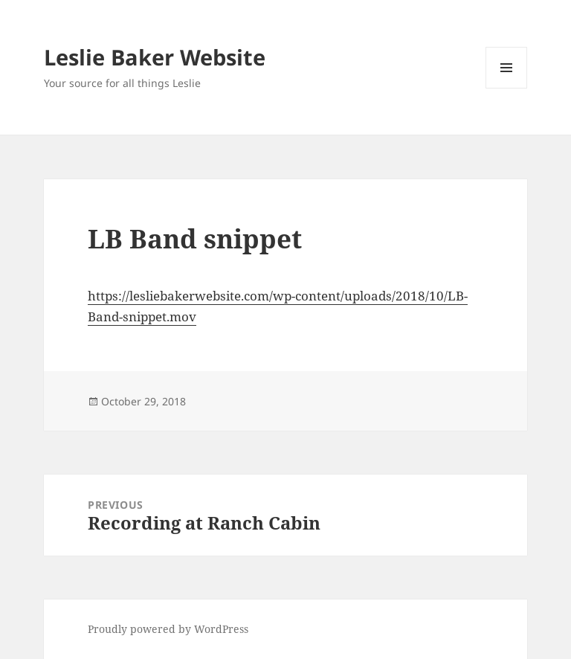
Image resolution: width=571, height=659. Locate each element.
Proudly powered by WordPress (168, 629)
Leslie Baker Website (154, 56)
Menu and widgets (506, 88)
